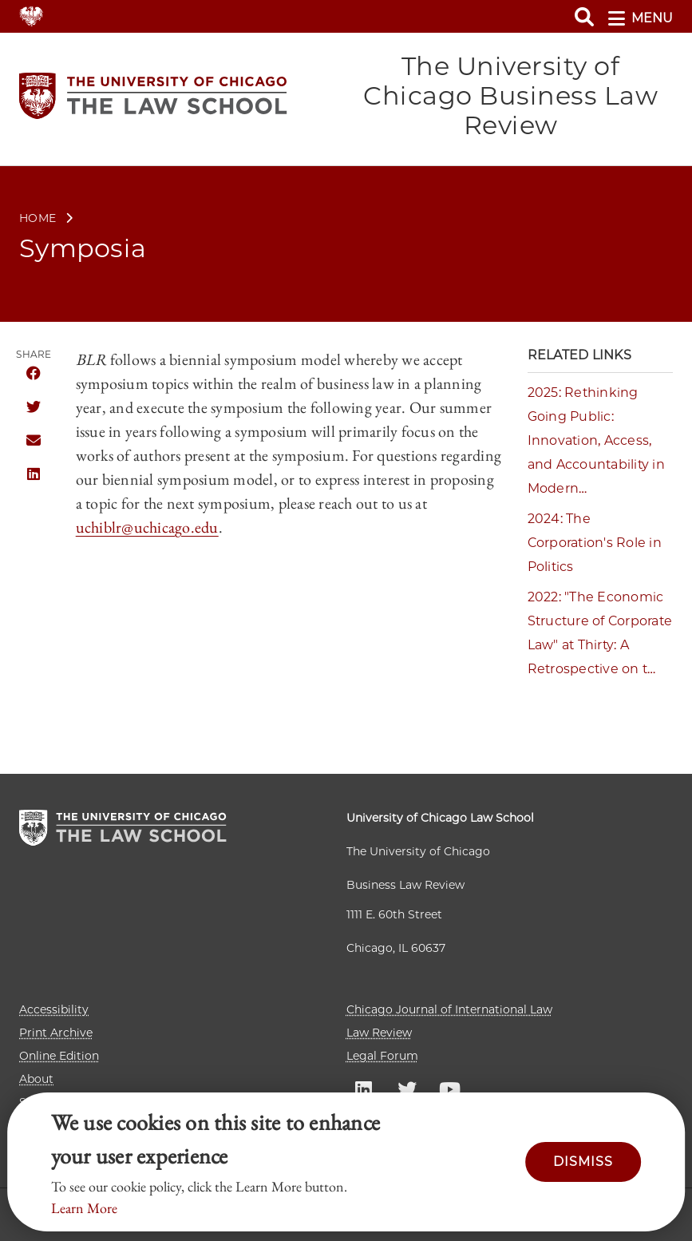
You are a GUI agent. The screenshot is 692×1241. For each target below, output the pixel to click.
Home (37, 218)
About (36, 1079)
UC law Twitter (407, 1088)
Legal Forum (382, 1056)
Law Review (379, 1032)
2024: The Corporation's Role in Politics (595, 542)
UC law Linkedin (364, 1088)
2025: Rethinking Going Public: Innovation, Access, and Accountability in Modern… (596, 440)
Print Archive (56, 1032)
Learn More (84, 1208)
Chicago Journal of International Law (449, 1009)
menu (640, 18)
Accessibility (54, 1009)
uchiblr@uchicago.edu (147, 527)
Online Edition (59, 1056)
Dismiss (583, 1161)
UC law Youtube (450, 1088)
